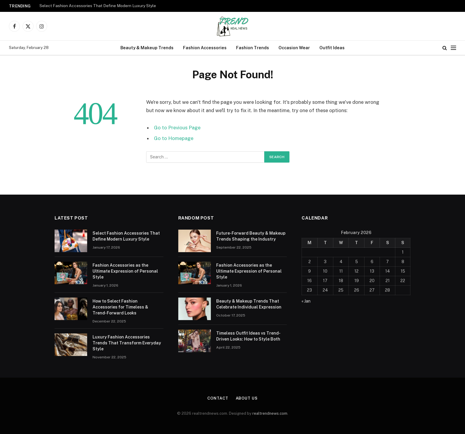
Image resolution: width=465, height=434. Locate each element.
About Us (247, 398)
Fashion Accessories (205, 47)
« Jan (306, 301)
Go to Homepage (173, 138)
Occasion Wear (294, 47)
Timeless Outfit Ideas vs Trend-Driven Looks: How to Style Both (248, 336)
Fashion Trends (252, 47)
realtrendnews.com (269, 413)
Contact (217, 398)
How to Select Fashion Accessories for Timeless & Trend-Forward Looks (120, 307)
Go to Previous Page (177, 128)
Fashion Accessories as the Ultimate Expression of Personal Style (125, 271)
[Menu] (453, 48)
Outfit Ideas (332, 47)
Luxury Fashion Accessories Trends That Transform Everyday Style (127, 343)
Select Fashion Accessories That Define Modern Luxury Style (97, 5)
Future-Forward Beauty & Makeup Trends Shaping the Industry (251, 236)
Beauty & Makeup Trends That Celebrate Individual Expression (248, 304)
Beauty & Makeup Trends (146, 47)
